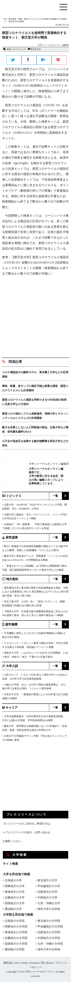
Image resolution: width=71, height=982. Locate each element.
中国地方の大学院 (48, 937)
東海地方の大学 (15, 891)
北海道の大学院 (15, 920)
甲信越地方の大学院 (50, 926)
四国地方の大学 (15, 903)
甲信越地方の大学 (48, 886)
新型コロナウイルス (16, 49)
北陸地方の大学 (47, 891)
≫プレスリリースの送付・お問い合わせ (26, 832)
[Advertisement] (35, 315)
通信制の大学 (13, 908)
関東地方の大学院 (16, 926)
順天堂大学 (35, 49)
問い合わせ (47, 962)
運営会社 (8, 962)
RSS (17, 962)
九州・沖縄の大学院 (50, 943)
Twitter (24, 962)
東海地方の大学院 (16, 932)
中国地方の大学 (47, 897)
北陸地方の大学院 (48, 932)
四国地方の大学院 (16, 943)
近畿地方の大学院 (16, 937)
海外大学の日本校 (48, 908)
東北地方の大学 (47, 880)
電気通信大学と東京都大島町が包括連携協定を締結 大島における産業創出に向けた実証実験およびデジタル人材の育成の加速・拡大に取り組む (35, 591)
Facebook (35, 962)
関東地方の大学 (15, 886)
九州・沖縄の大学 (48, 903)
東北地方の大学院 (48, 920)
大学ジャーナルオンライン (40, 971)
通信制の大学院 (15, 949)
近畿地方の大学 (15, 897)
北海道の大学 (13, 880)
